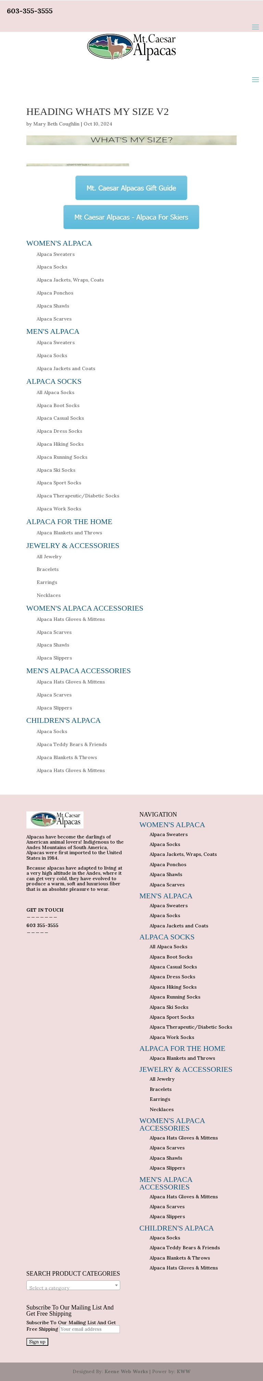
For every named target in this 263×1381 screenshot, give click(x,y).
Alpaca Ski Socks (56, 470)
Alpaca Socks (52, 267)
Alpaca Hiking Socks (60, 444)
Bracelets (48, 569)
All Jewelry (49, 556)
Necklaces (49, 595)
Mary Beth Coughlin (56, 124)
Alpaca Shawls (53, 306)
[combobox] (73, 1285)
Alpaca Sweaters (56, 254)
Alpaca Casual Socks (60, 418)
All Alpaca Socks (55, 392)
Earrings (47, 582)
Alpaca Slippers (54, 658)
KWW (183, 1371)
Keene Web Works (126, 1371)
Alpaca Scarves (54, 319)
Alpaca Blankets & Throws (67, 757)
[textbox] (73, 1288)
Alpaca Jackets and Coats (66, 368)
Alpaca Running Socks (62, 457)
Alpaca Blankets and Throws (69, 533)
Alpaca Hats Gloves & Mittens (71, 619)
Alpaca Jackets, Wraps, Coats (70, 280)
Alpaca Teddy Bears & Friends (72, 744)
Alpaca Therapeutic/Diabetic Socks (78, 496)
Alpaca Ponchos (55, 293)
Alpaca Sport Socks (59, 483)
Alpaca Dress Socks (59, 431)
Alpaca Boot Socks (58, 405)
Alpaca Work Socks (59, 509)
